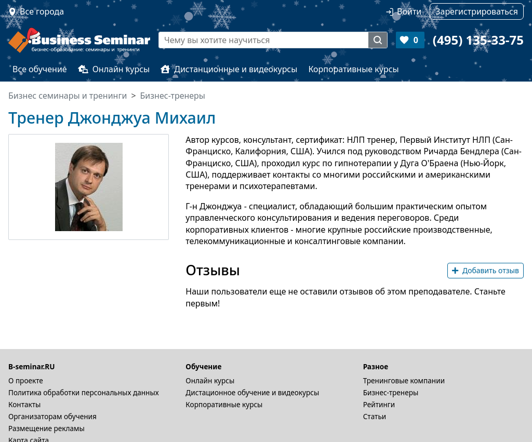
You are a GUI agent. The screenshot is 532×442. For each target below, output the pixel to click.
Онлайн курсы (114, 69)
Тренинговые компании (404, 380)
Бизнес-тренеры (391, 392)
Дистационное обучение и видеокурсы (252, 392)
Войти (409, 11)
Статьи (375, 416)
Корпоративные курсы (353, 69)
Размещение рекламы (46, 428)
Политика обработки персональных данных (83, 392)
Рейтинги (379, 404)
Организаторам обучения (52, 416)
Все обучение (39, 69)
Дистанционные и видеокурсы (229, 69)
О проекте (25, 380)
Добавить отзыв (485, 270)
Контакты (24, 404)
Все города (42, 11)
